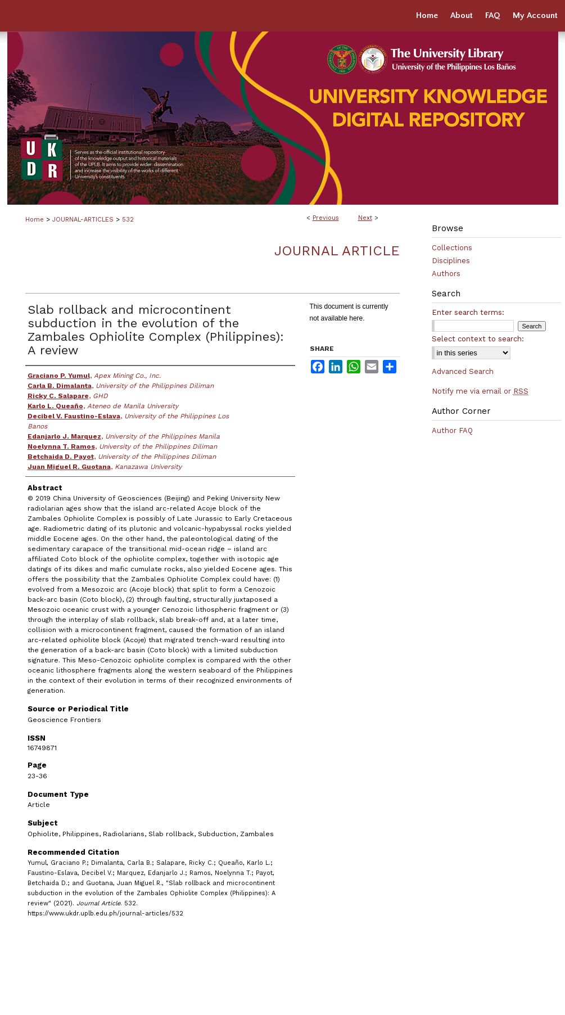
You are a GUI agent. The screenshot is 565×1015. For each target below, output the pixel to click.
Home (34, 219)
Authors (446, 273)
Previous (326, 218)
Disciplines (451, 260)
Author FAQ (452, 430)
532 (128, 219)
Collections (452, 247)
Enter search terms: (468, 312)
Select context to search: (478, 339)
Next (365, 218)
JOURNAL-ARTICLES (83, 219)
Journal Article (337, 251)
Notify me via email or (480, 391)
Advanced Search (463, 371)
